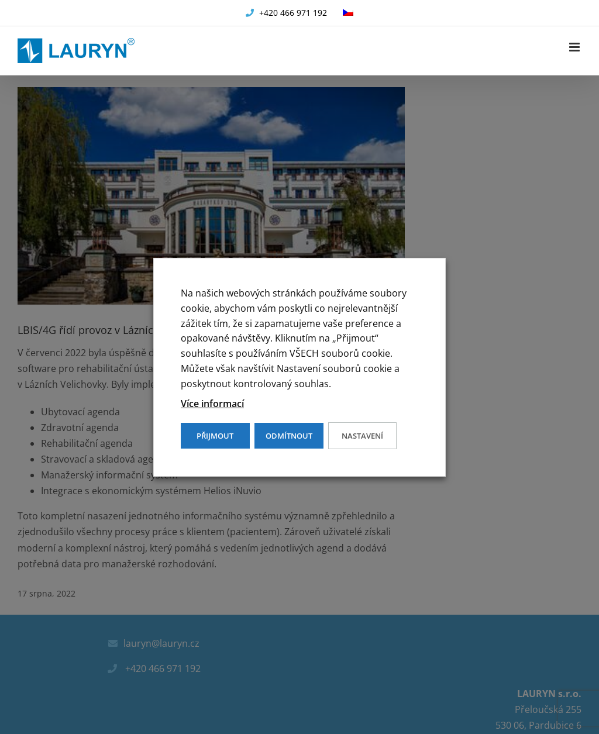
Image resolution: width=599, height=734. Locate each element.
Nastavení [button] (362, 435)
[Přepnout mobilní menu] (575, 47)
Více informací (212, 403)
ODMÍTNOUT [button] (289, 435)
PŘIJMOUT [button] (215, 435)
